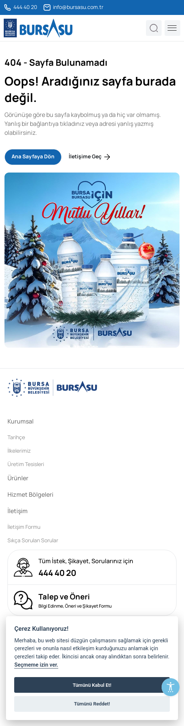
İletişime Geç (90, 157)
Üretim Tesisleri (25, 464)
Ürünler (17, 478)
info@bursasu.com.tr (73, 7)
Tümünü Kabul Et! (92, 685)
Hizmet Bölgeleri (30, 494)
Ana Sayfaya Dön (33, 156)
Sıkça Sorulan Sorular (32, 540)
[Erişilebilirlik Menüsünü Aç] (171, 687)
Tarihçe (16, 437)
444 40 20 (20, 7)
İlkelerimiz (19, 450)
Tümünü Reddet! (92, 704)
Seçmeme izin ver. (36, 665)
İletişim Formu (23, 526)
